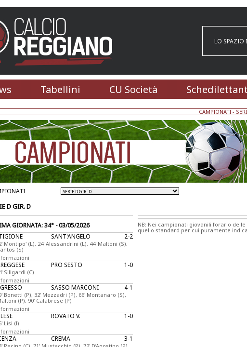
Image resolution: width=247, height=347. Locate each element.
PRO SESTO (66, 265)
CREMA (60, 338)
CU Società (133, 89)
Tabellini (60, 89)
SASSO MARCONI (75, 287)
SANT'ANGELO (71, 236)
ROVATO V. (65, 316)
